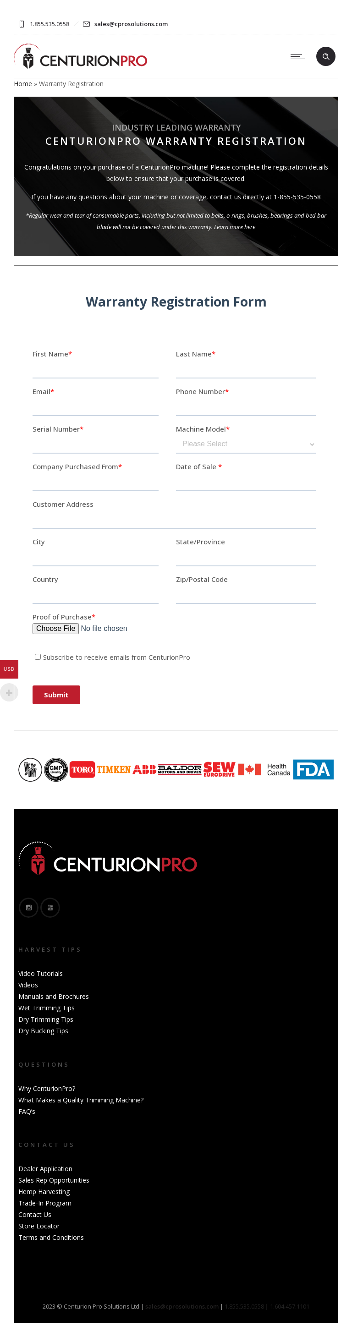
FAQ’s (26, 1111)
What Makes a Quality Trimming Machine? (80, 1100)
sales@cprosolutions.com (131, 24)
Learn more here (234, 227)
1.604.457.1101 (289, 1306)
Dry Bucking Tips (43, 1030)
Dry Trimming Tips (45, 1019)
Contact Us (34, 1214)
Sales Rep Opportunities (53, 1180)
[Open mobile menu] (300, 56)
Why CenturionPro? (46, 1088)
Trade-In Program (45, 1203)
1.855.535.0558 (244, 1306)
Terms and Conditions (51, 1237)
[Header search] (326, 57)
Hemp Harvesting (44, 1191)
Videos (28, 985)
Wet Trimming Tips (46, 1007)
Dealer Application (45, 1168)
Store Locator (39, 1226)
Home (23, 83)
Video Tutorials (40, 973)
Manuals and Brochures (53, 996)
